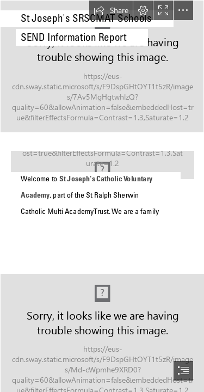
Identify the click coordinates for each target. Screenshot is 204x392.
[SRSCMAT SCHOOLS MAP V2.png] (102, 202)
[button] (111, 10)
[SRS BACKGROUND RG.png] (102, 66)
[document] (102, 196)
